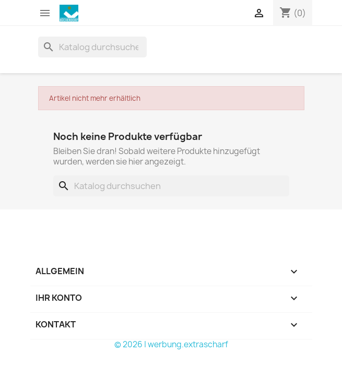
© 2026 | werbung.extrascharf (171, 344)
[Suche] (92, 47)
